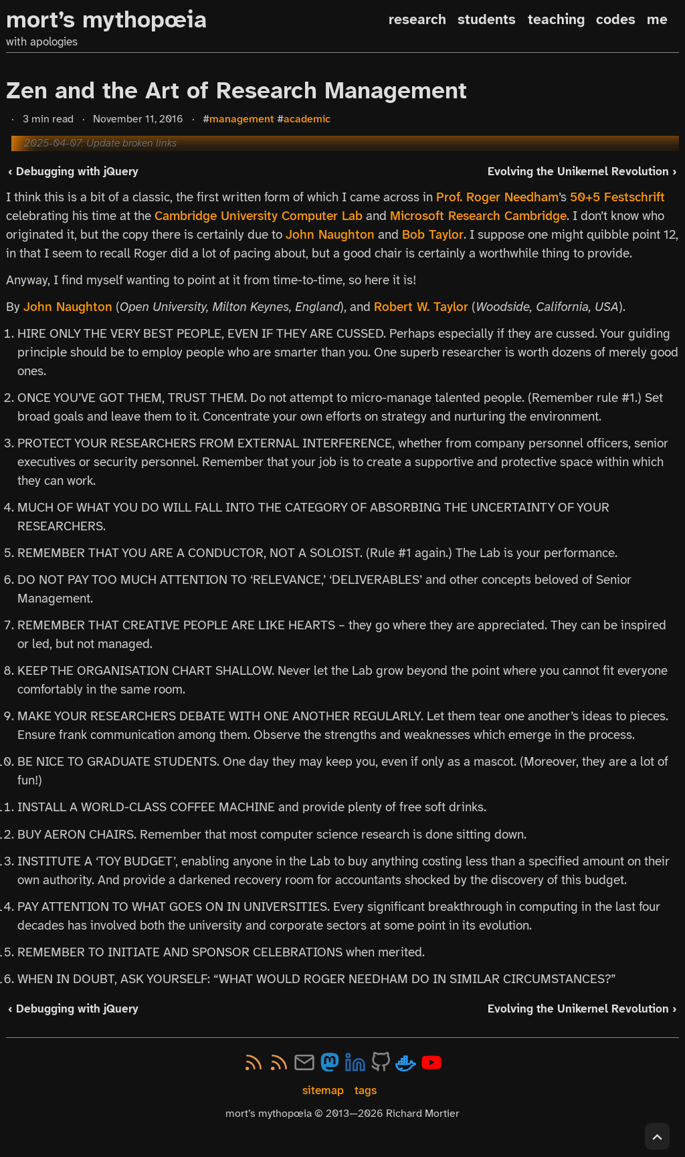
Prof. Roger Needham (497, 197)
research (417, 19)
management (241, 119)
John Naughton (330, 235)
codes (615, 19)
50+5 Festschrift (617, 197)
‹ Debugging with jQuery (73, 171)
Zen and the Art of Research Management (236, 91)
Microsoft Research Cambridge (478, 216)
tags (366, 1090)
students (487, 19)
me (657, 19)
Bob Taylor (433, 235)
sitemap (323, 1090)
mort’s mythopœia (106, 20)
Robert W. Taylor (421, 307)
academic (307, 119)
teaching (556, 19)
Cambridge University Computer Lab (259, 216)
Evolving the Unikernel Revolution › (582, 171)
